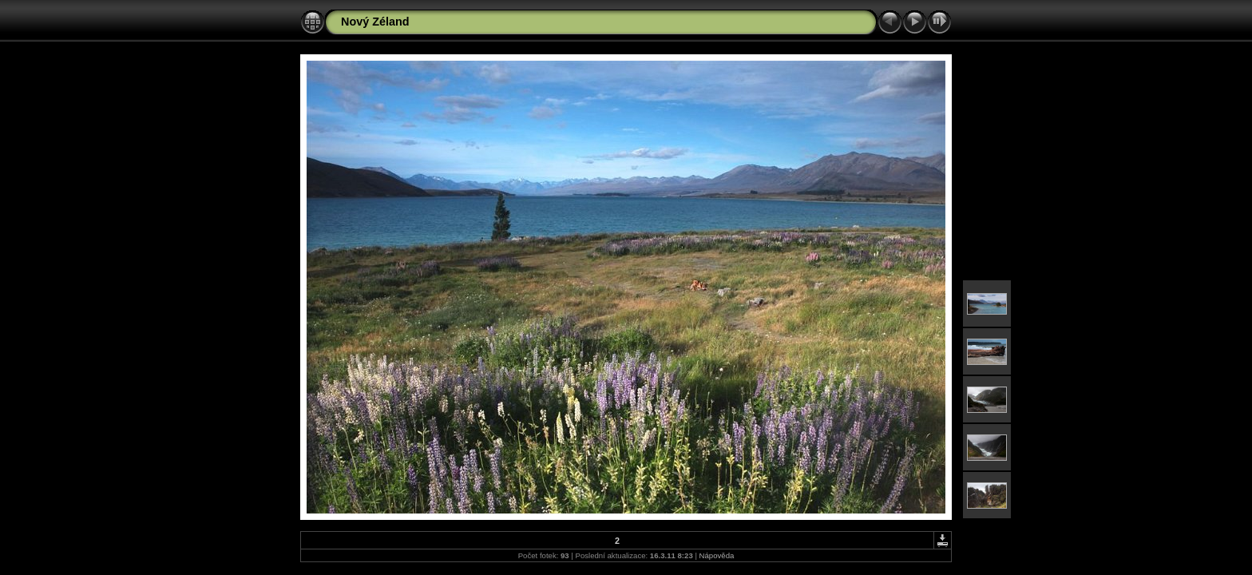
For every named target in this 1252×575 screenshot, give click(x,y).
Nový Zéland (375, 21)
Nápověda (717, 555)
